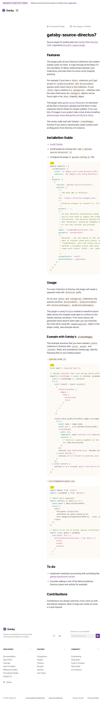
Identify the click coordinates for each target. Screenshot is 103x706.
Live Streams (76, 670)
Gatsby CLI (7, 676)
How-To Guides (9, 666)
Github (7, 682)
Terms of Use (78, 698)
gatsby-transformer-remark (62, 576)
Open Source (17, 649)
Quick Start (7, 660)
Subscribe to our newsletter (79, 631)
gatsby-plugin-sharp (56, 115)
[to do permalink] (45, 567)
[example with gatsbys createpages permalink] (45, 336)
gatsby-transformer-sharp (81, 115)
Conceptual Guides (10, 673)
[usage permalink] (45, 283)
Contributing (76, 656)
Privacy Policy (93, 698)
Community (85, 649)
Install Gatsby (56, 144)
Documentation (9, 656)
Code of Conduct (78, 663)
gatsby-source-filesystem (74, 103)
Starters (40, 670)
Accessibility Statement (35, 698)
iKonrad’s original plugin (74, 45)
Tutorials (6, 663)
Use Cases (41, 673)
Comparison (42, 656)
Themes (40, 663)
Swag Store (75, 660)
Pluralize (69, 311)
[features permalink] (45, 55)
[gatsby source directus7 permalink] (45, 35)
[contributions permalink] (45, 594)
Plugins (40, 660)
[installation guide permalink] (45, 138)
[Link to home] (8, 10)
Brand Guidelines (56, 698)
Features (51, 649)
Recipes (40, 666)
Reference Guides (10, 670)
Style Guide (75, 666)
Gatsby (82, 42)
